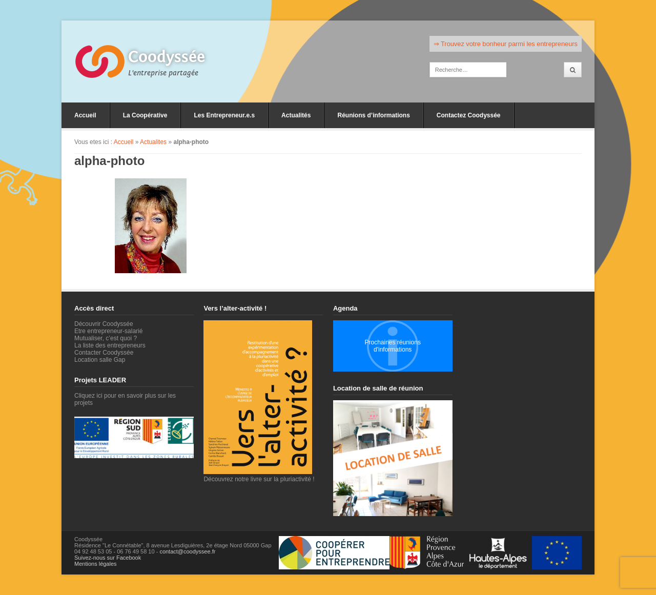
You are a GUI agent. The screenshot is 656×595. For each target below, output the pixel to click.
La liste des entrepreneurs (110, 345)
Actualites (153, 142)
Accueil (85, 115)
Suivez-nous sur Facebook (107, 558)
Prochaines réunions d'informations (392, 346)
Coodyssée (166, 57)
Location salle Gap (99, 359)
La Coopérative (145, 115)
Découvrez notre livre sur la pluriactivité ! (258, 475)
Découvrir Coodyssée (103, 323)
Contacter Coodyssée (103, 352)
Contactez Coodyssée (469, 115)
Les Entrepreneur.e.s (224, 115)
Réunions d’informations (373, 115)
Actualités (296, 115)
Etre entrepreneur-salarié (108, 331)
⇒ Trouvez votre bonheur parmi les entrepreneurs (506, 44)
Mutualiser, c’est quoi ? (105, 338)
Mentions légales (95, 564)
